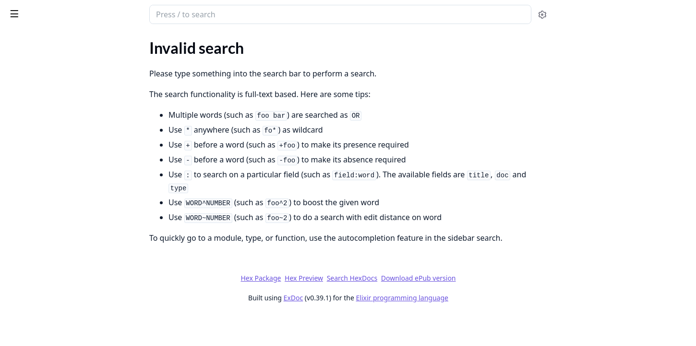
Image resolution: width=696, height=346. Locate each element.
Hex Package (332, 278)
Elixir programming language (474, 297)
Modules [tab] (57, 41)
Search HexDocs (423, 278)
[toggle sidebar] (131, 13)
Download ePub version (490, 278)
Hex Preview (376, 278)
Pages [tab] (17, 41)
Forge (46, 10)
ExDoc (365, 297)
